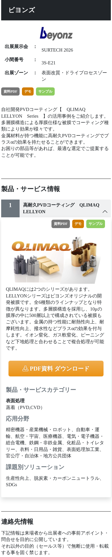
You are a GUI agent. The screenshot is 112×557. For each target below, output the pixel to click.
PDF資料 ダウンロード (56, 368)
